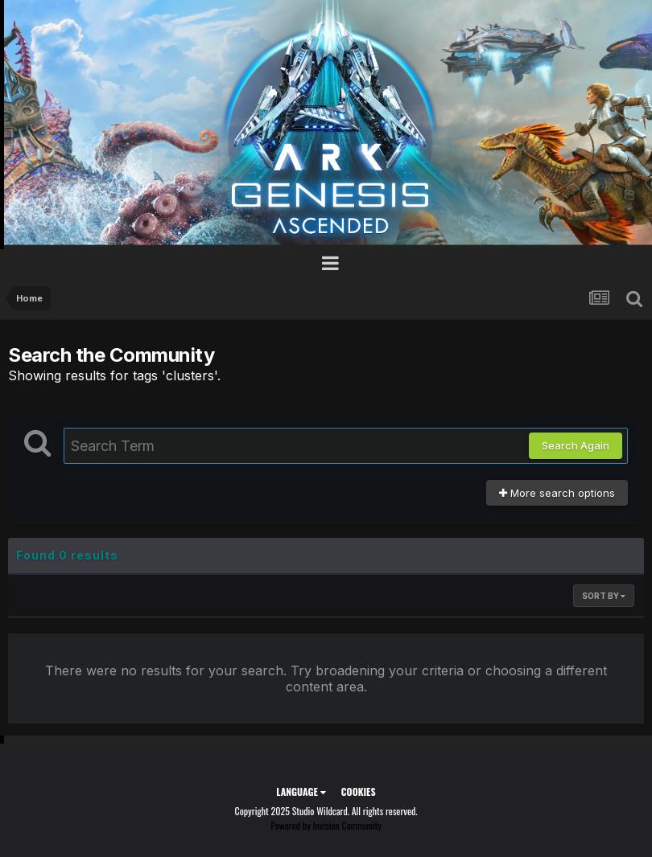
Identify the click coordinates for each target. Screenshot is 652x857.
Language (300, 791)
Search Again (575, 445)
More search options (557, 492)
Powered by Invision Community (326, 825)
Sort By (603, 596)
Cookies (358, 791)
